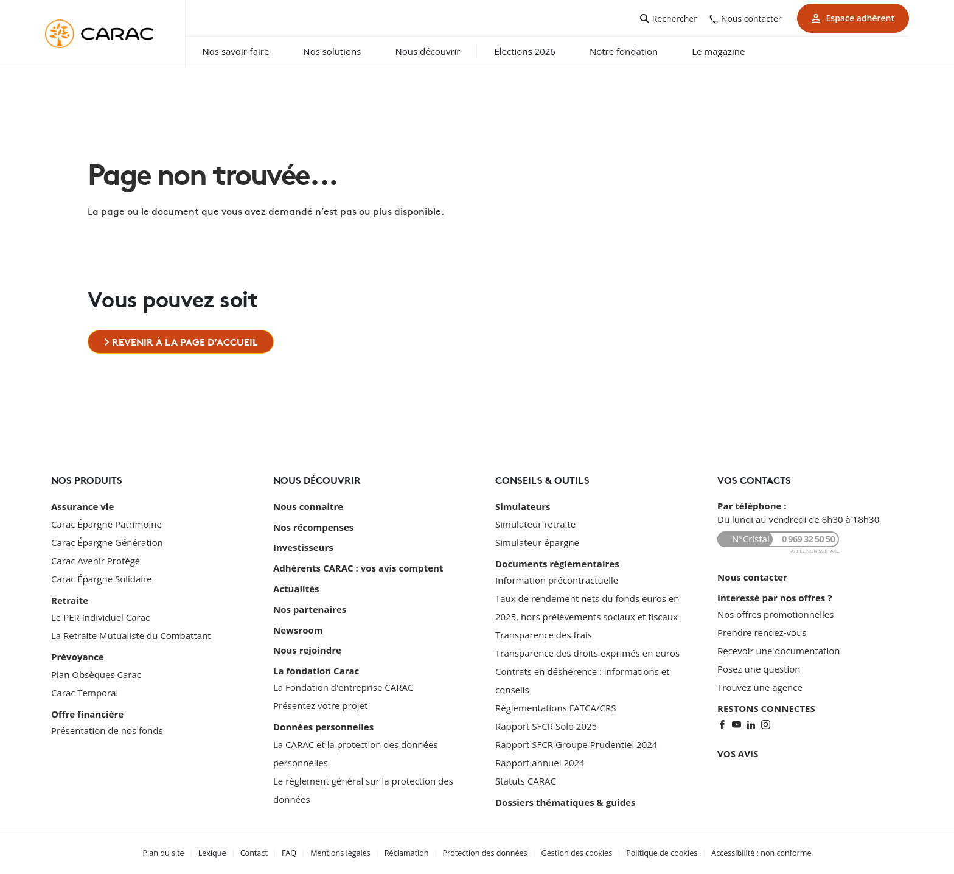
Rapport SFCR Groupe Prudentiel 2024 (576, 743)
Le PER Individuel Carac (100, 615)
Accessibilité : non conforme (751, 851)
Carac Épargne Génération (107, 541)
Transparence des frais (543, 634)
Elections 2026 (547, 51)
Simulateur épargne (537, 541)
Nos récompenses (313, 526)
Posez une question (759, 668)
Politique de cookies (655, 851)
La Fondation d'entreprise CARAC (343, 679)
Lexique (222, 851)
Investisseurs (303, 545)
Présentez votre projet (320, 697)
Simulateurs (523, 506)
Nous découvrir (449, 51)
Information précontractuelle (556, 579)
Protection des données (485, 851)
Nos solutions (354, 51)
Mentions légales (346, 851)
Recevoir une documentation (778, 649)
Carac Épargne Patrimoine (106, 523)
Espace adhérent (853, 18)
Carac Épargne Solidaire (101, 578)
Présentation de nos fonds (107, 727)
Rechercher (674, 18)
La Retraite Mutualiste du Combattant (131, 634)
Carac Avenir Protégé (95, 559)
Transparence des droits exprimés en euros (587, 652)
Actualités (296, 584)
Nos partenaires (309, 604)
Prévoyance (77, 655)
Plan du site (175, 851)
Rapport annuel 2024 (540, 761)
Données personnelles (323, 718)
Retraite (69, 599)
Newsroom (297, 623)
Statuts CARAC (525, 780)
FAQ (297, 851)
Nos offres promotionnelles (775, 613)
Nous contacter (751, 18)
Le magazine (740, 51)
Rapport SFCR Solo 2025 (546, 725)
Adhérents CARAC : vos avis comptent (358, 565)
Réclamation (410, 851)
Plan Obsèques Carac (96, 671)
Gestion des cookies (573, 851)
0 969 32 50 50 (808, 539)
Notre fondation (645, 51)
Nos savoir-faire (258, 51)
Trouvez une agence (760, 686)
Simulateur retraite (535, 523)
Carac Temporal (84, 689)
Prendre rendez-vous (761, 631)
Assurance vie (82, 506)
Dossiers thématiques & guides (565, 801)
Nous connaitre (308, 506)
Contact (262, 851)
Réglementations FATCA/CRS (555, 707)
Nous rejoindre (307, 643)
